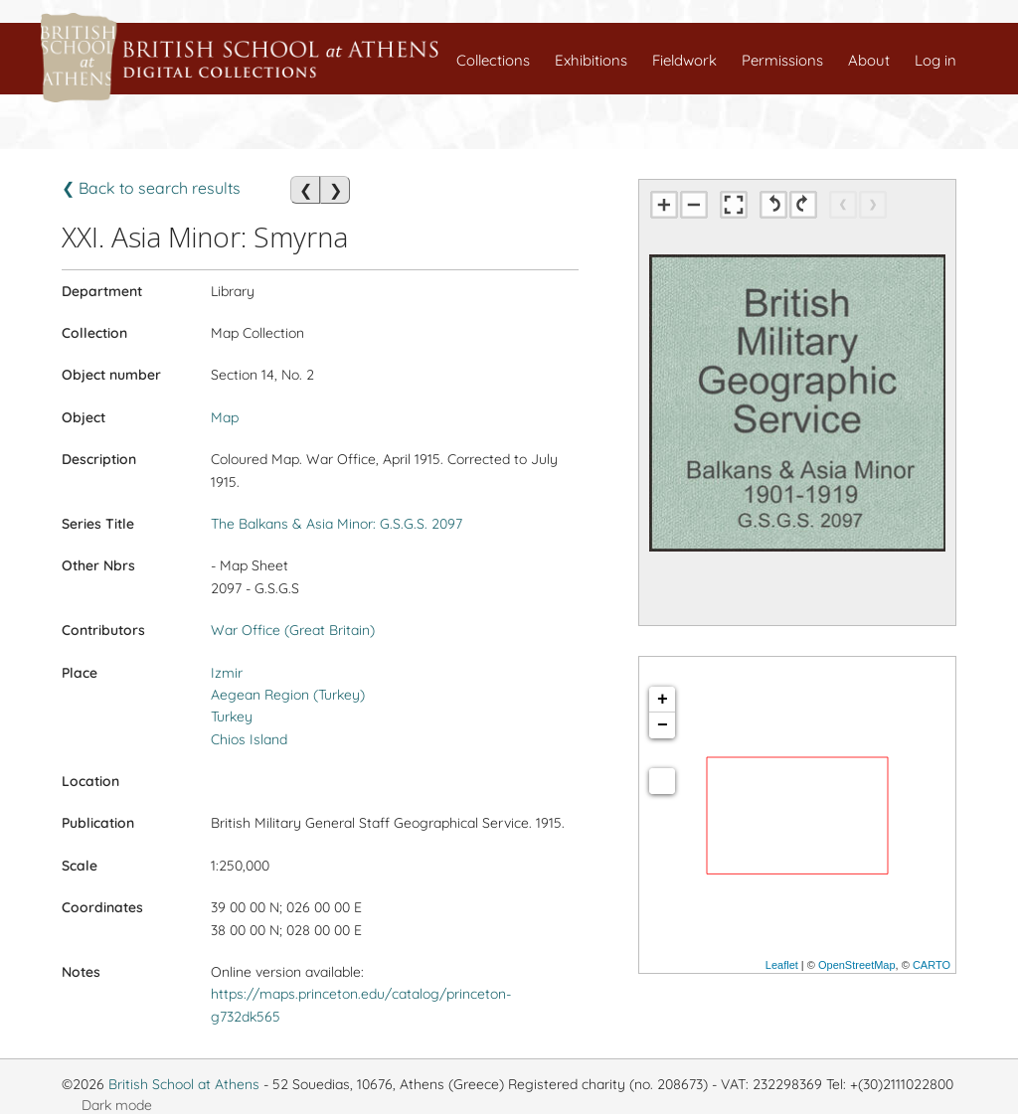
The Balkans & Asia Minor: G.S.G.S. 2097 (336, 524)
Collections (493, 60)
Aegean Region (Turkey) (288, 695)
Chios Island (249, 739)
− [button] (662, 725)
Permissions (782, 60)
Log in (935, 60)
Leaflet (781, 965)
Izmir (227, 673)
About (869, 60)
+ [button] (662, 700)
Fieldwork (684, 60)
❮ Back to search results (151, 188)
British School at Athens (183, 1084)
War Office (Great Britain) (293, 630)
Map (225, 417)
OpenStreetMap (857, 965)
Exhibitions (591, 60)
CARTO (931, 965)
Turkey (232, 716)
